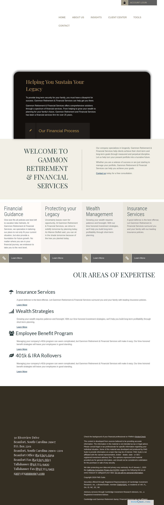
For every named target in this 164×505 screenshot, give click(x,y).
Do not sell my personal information (129, 467)
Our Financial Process (59, 125)
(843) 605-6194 (44, 450)
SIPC (125, 479)
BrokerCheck (140, 431)
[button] (83, 16)
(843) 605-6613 (41, 454)
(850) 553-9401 (45, 463)
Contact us (101, 168)
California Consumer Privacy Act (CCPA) (103, 465)
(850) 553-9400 (39, 459)
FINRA (119, 479)
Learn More (16, 252)
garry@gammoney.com (29, 468)
